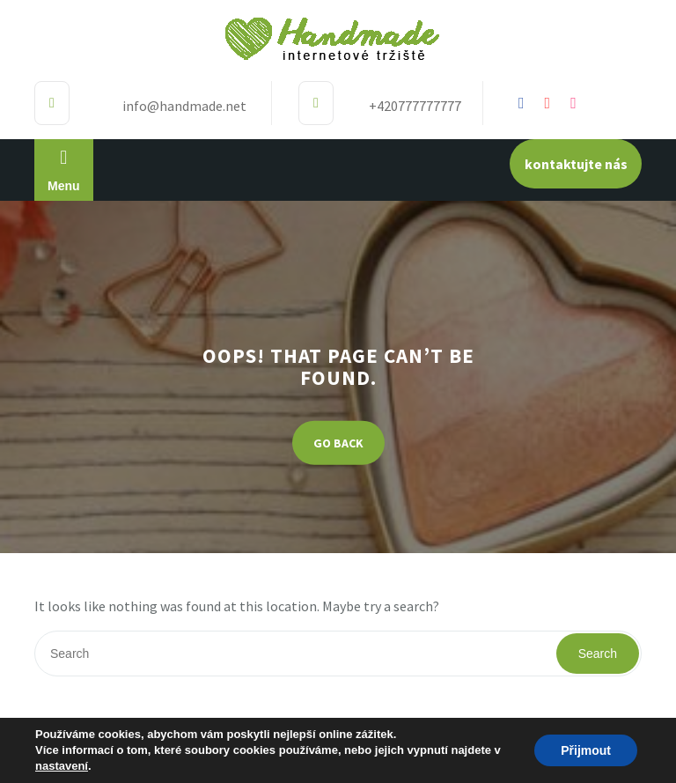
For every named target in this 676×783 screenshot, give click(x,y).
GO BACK (338, 442)
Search (597, 653)
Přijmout (586, 750)
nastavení (61, 765)
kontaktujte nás (576, 164)
